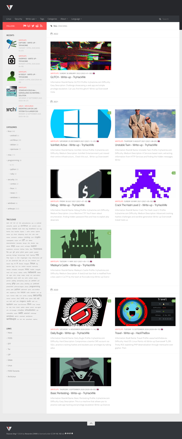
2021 (54, 101)
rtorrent (12, 296)
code (33, 234)
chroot (15, 234)
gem (11, 252)
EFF (9, 343)
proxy (8, 289)
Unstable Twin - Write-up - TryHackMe (136, 145)
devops (25, 243)
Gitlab (10, 360)
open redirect (36, 275)
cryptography (9, 240)
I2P (9, 354)
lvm (19, 266)
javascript (15, 260)
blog (27, 229)
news (12, 192)
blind (23, 229)
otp (23, 278)
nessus (15, 272)
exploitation (9, 249)
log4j (13, 266)
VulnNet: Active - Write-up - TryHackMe (72, 145)
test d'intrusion (22, 304)
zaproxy (35, 319)
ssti (17, 301)
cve (27, 240)
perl (38, 281)
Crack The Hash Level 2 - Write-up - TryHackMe (141, 205)
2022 (54, 33)
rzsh (20, 296)
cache (28, 231)
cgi (12, 234)
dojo (37, 243)
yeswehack (29, 319)
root (38, 292)
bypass (22, 231)
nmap (18, 275)
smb (22, 298)
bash (19, 229)
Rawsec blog (11, 433)
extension (16, 249)
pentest (33, 280)
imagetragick (24, 258)
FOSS (10, 338)
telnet (15, 304)
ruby (12, 173)
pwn (12, 289)
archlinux (29, 106)
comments (14, 237)
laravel (8, 264)
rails (7, 292)
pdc (29, 281)
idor (18, 258)
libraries (21, 264)
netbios (20, 272)
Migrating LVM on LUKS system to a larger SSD (28, 109)
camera (33, 231)
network (32, 272)
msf (11, 272)
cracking (27, 237)
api (19, 226)
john (23, 261)
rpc (40, 292)
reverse (33, 292)
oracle (15, 278)
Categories (52, 18)
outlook (31, 278)
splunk (31, 298)
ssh (10, 301)
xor (18, 319)
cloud (26, 234)
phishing (8, 284)
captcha (38, 231)
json (29, 261)
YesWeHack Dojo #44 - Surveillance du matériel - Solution (30, 93)
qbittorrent (24, 290)
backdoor (8, 229)
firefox (27, 249)
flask (31, 249)
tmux (33, 304)
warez (15, 313)
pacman (8, 281)
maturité (28, 266)
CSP (11, 223)
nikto (14, 275)
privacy (26, 286)
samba (24, 296)
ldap (12, 264)
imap (29, 258)
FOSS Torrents (13, 370)
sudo (29, 301)
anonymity (9, 226)
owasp (35, 278)
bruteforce (32, 228)
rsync (7, 296)
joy (26, 261)
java (10, 260)
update (22, 307)
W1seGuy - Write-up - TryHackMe (27, 75)
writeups (55, 73)
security (11, 179)
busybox (17, 231)
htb (37, 254)
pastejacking (20, 281)
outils (26, 278)
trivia (13, 307)
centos (13, 183)
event (22, 246)
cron (32, 237)
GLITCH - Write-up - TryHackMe (68, 77)
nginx (10, 275)
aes (33, 223)
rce (18, 292)
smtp (26, 298)
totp (10, 307)
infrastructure (35, 258)
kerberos (33, 261)
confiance (20, 237)
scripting (29, 296)
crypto (37, 237)
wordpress (29, 316)
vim (7, 310)
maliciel (23, 266)
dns (29, 243)
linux (21, 106)
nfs (7, 275)
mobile (32, 269)
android (13, 135)
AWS (7, 223)
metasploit (21, 270)
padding (14, 281)
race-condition (36, 290)
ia (15, 258)
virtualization (30, 310)
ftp (7, 252)
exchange (27, 246)
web (20, 313)
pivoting (27, 284)
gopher (26, 252)
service (8, 298)
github (17, 252)
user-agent (38, 307)
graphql (36, 252)
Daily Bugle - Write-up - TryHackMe (70, 333)
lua (16, 266)
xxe (24, 319)
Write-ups (30, 18)
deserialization (10, 243)
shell (18, 298)
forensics (38, 249)
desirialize (19, 243)
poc (31, 284)
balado (14, 228)
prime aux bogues (19, 287)
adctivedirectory (26, 223)
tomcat (38, 304)
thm (29, 304)
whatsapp (33, 313)
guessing (8, 255)
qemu (29, 289)
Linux (8, 18)
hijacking (32, 255)
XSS (20, 223)
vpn (37, 310)
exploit (34, 245)
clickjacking (21, 234)
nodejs (23, 275)
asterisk (34, 226)
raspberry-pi (13, 292)
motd (7, 272)
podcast (36, 283)
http (7, 258)
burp (12, 231)
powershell (9, 286)
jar (7, 261)
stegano (23, 301)
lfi (17, 263)
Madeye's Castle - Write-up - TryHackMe (73, 265)
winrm (17, 316)
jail (41, 258)
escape (18, 246)
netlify (25, 272)
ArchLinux (12, 376)
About (63, 18)
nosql (27, 275)
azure (39, 226)
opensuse (14, 149)
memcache (35, 266)
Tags (42, 18)
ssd (7, 301)
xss (21, 319)
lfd (15, 264)
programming (13, 160)
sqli (38, 298)
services (13, 298)
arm (30, 226)
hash (27, 255)
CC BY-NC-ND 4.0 (57, 433)
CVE (14, 223)
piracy (22, 284)
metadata (14, 270)
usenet (32, 307)
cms (30, 234)
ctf (23, 240)
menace (8, 269)
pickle (17, 284)
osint (19, 278)
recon (23, 292)
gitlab (22, 252)
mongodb (37, 270)
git (14, 252)
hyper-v (12, 258)
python (13, 169)
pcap (26, 281)
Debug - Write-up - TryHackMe (67, 205)
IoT (17, 223)
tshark (18, 307)
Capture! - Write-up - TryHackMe (27, 44)
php (13, 283)
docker (33, 243)
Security (18, 18)
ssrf (14, 301)
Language (75, 18)
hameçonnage (21, 255)
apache (15, 226)
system (9, 304)
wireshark (22, 316)
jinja (20, 260)
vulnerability (9, 313)
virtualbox (20, 310)
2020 (54, 289)
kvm (38, 260)
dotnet (8, 246)
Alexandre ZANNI (31, 433)
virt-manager (12, 310)
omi (31, 275)
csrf (20, 240)
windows (14, 197)
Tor (9, 349)
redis (28, 292)
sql (35, 298)
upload (27, 307)
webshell (27, 313)
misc (10, 154)
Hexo (10, 332)
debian (13, 144)
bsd (38, 229)
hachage (14, 255)
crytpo (16, 240)
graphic (31, 252)
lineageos (26, 264)
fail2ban (22, 249)
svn (36, 301)
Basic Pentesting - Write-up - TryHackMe (73, 393)
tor (7, 307)
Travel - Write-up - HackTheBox (132, 333)
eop (13, 246)
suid (33, 301)
